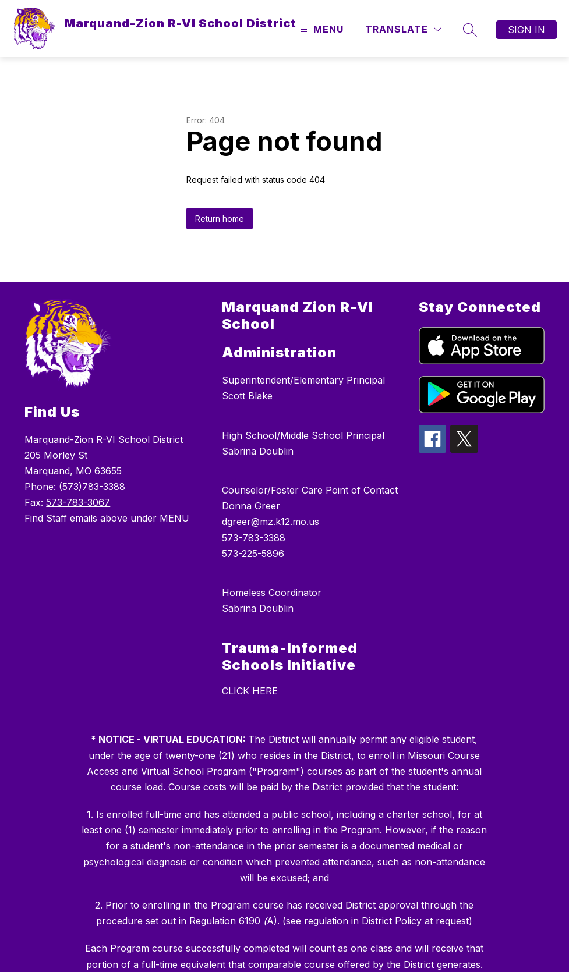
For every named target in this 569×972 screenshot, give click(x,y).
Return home (219, 219)
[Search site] (470, 30)
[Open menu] (320, 29)
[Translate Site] (403, 29)
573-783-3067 (78, 502)
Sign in (526, 30)
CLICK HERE (250, 691)
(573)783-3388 (92, 486)
